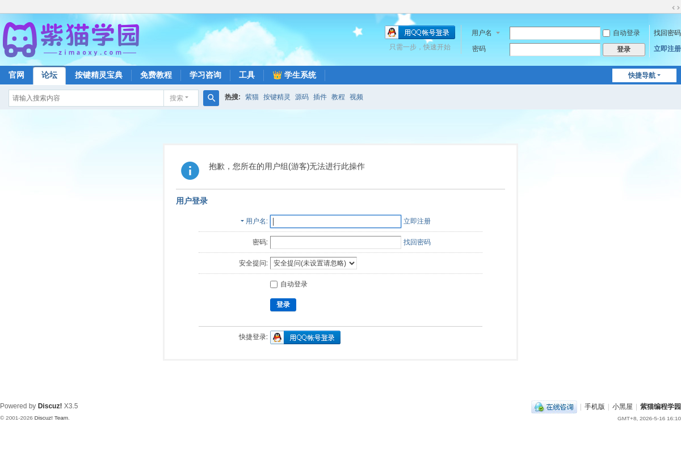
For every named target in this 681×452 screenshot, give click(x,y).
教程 (338, 97)
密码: (260, 242)
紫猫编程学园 (660, 407)
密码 (479, 49)
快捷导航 (641, 75)
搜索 (176, 98)
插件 (320, 97)
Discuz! (50, 406)
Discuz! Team (51, 418)
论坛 (49, 74)
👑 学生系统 (294, 74)
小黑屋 (622, 407)
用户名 (482, 33)
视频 (356, 97)
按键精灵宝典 (99, 74)
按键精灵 (277, 97)
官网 (16, 74)
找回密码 (667, 33)
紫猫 (252, 97)
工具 (247, 74)
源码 (302, 97)
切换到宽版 (676, 8)
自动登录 (621, 33)
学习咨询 (205, 74)
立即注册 (667, 49)
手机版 (595, 407)
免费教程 (156, 74)
